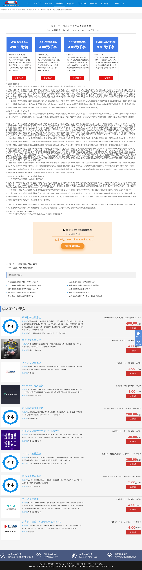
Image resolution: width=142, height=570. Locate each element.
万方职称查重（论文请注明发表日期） (42, 521)
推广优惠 (104, 3)
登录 (117, 3)
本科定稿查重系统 (31, 453)
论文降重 (82, 3)
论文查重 (33, 10)
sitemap (90, 564)
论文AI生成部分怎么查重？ (79, 292)
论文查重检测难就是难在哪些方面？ (21, 296)
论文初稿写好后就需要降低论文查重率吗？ (85, 285)
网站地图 (81, 564)
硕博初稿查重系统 (31, 317)
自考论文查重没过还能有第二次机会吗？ (23, 289)
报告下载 (71, 3)
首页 (28, 3)
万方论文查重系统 (31, 363)
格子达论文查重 (30, 499)
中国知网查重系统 (7, 10)
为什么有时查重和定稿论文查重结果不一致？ (24, 285)
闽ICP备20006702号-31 (85, 566)
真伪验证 (93, 3)
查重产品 (37, 3)
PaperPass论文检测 (32, 385)
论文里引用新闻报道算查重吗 (23, 268)
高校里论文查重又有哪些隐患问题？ (82, 282)
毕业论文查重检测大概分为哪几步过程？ (23, 282)
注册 (122, 3)
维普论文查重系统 (31, 340)
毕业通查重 (56, 30)
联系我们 (60, 564)
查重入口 (70, 564)
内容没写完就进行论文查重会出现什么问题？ (85, 296)
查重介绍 (49, 3)
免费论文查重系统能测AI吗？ (80, 289)
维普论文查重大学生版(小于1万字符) (41, 431)
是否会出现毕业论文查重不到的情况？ (22, 292)
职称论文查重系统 (31, 476)
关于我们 (50, 564)
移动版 (100, 564)
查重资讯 (60, 3)
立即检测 (133, 328)
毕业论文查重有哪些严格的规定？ (25, 264)
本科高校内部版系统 (32, 408)
